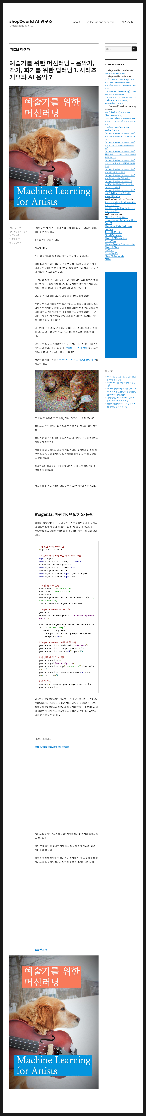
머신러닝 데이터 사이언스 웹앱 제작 (77, 359)
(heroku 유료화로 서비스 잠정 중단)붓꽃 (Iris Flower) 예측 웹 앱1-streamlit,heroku (120, 193)
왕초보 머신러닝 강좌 (76, 347)
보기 (44, 949)
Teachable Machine (113, 232)
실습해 (38, 949)
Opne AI (108, 223)
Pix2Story (109, 250)
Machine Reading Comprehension (120, 244)
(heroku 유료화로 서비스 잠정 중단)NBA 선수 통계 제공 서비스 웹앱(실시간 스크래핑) (119, 184)
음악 (18, 239)
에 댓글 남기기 (15, 243)
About (76, 22)
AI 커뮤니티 (127, 22)
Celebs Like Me (111, 253)
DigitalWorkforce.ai (113, 235)
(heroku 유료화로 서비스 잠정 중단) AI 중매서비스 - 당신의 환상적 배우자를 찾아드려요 (120, 154)
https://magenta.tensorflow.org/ (52, 746)
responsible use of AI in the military (120, 220)
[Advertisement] (121, 315)
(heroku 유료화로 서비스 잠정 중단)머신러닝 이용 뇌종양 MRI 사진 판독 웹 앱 (120, 163)
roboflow (109, 229)
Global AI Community (114, 256)
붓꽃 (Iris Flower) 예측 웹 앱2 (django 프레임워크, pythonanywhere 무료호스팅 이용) (120, 115)
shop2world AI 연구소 (30, 21)
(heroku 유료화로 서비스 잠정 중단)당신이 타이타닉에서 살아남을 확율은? (120, 145)
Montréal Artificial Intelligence (118, 226)
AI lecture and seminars (100, 22)
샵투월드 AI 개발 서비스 (115, 73)
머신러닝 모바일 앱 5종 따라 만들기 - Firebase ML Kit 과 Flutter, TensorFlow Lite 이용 (120, 100)
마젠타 (12, 239)
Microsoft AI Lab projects (116, 238)
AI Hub (108, 259)
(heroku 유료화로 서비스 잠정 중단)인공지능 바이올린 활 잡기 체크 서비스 (120, 136)
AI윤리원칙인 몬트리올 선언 (116, 217)
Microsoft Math (112, 247)
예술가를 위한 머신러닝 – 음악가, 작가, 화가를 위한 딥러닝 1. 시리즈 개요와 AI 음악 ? (53, 69)
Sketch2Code (110, 241)
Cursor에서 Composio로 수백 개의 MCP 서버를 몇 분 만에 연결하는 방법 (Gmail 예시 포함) (121, 391)
